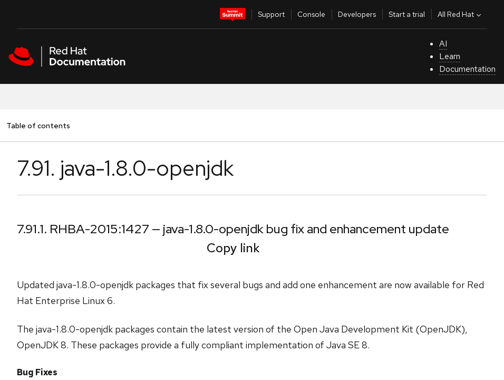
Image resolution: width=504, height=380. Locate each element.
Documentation (467, 68)
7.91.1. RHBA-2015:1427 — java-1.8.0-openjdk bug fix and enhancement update (233, 229)
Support (271, 14)
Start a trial (407, 14)
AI (443, 43)
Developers (357, 14)
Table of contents (38, 125)
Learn (449, 56)
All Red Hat (460, 14)
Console (311, 14)
